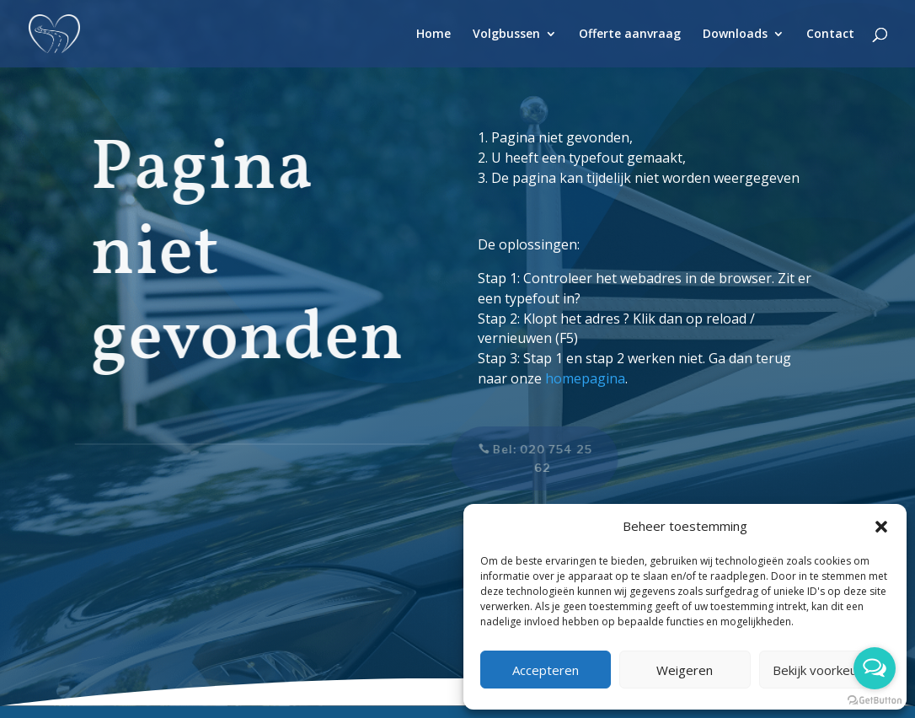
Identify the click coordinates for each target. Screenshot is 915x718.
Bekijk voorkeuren (824, 670)
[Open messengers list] (874, 668)
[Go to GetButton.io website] (875, 700)
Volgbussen (506, 34)
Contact (830, 34)
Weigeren (684, 670)
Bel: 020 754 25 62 (534, 458)
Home (433, 34)
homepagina (585, 378)
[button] (881, 526)
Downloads (735, 34)
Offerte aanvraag (630, 34)
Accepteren (545, 670)
